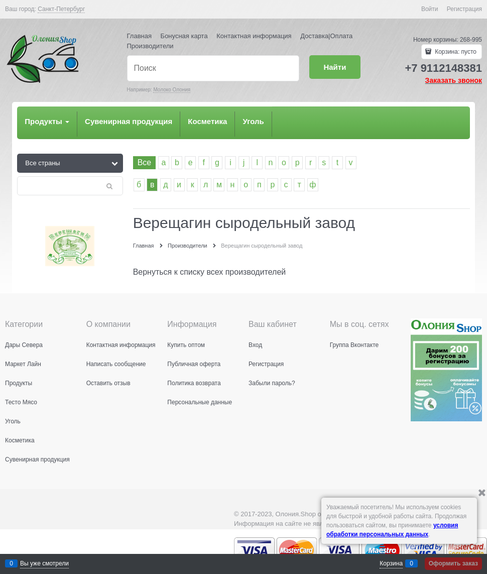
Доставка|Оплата (326, 36)
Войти (429, 9)
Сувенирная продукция (128, 121)
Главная (139, 36)
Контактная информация (253, 36)
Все (145, 162)
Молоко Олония (171, 89)
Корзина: (454, 51)
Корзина (391, 563)
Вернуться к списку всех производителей (209, 272)
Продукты (47, 121)
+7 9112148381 (443, 68)
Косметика (207, 121)
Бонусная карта (184, 36)
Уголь (253, 121)
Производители (150, 46)
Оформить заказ (453, 563)
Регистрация (464, 9)
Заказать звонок (453, 80)
